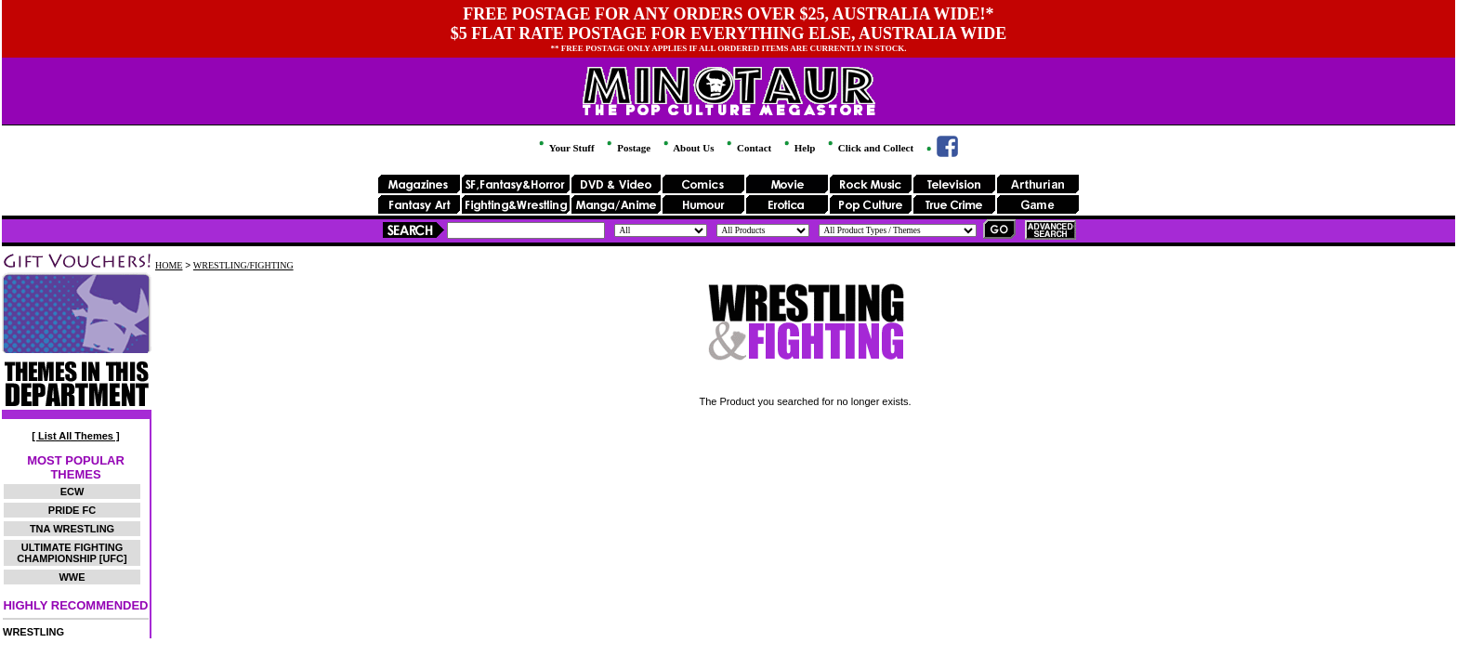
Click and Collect (869, 147)
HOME (168, 265)
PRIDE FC (72, 510)
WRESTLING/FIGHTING (243, 265)
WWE (72, 577)
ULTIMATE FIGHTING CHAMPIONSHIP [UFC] (71, 553)
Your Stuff (565, 147)
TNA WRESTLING (72, 528)
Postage (627, 147)
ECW (72, 491)
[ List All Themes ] (75, 435)
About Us (687, 147)
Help (798, 147)
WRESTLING (33, 631)
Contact (747, 147)
